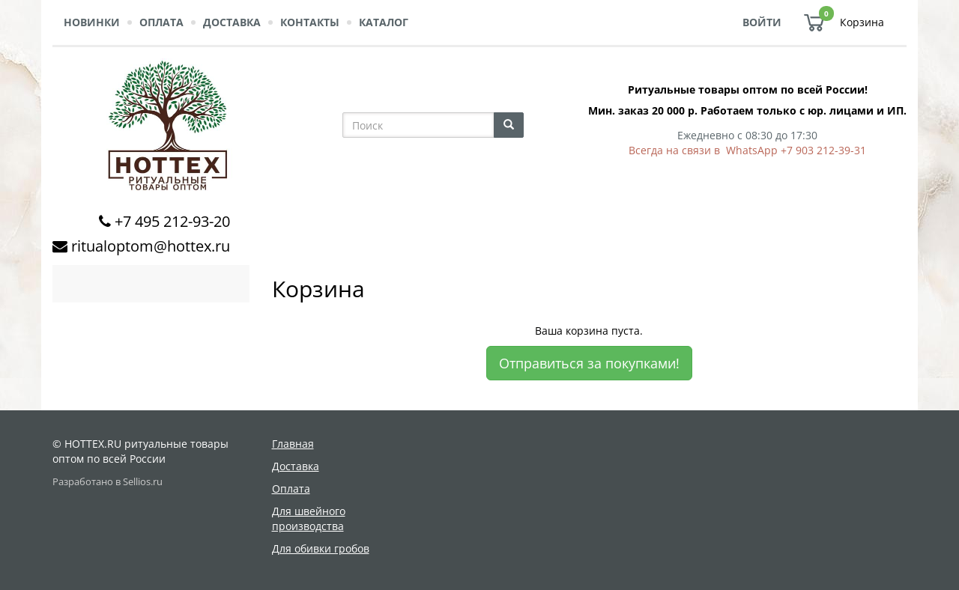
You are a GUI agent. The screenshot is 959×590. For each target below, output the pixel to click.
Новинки (92, 22)
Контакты (309, 22)
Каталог (383, 22)
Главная (293, 444)
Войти (761, 22)
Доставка (232, 22)
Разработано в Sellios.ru (107, 481)
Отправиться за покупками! (589, 363)
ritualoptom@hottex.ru (150, 246)
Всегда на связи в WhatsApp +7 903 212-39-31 (747, 150)
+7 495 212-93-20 (172, 221)
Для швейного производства (308, 518)
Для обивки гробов (320, 548)
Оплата (161, 22)
